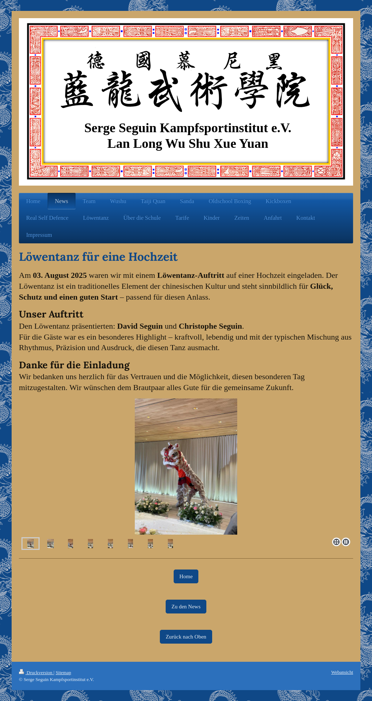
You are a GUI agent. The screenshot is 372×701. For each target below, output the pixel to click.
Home (186, 576)
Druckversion (36, 672)
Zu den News (186, 606)
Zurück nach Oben (186, 637)
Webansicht (342, 672)
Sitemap (63, 672)
